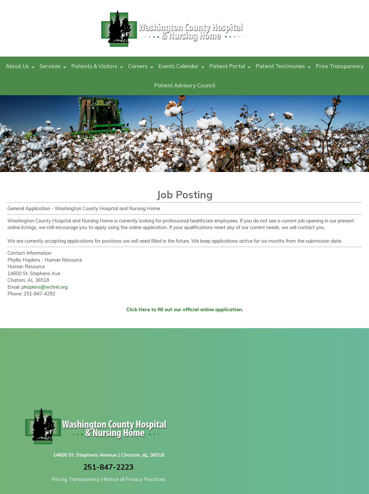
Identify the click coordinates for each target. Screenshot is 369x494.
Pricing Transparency (76, 479)
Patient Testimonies (283, 66)
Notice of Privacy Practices (134, 479)
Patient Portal (230, 66)
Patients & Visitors (97, 66)
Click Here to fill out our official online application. (184, 309)
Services (53, 66)
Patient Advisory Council (184, 85)
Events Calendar (181, 66)
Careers (140, 66)
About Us (20, 66)
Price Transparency (340, 66)
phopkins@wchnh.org (45, 287)
